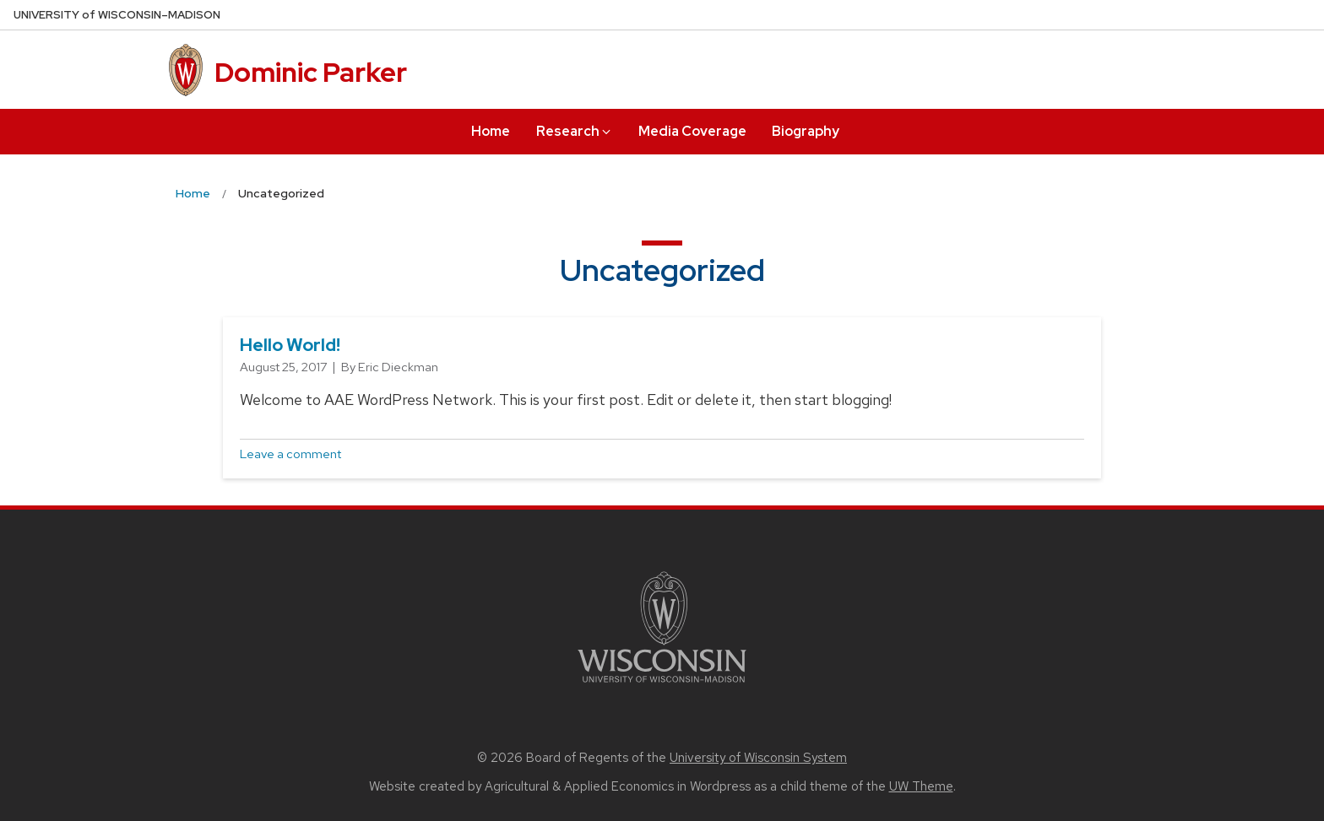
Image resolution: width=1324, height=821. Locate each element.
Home (490, 131)
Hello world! (290, 344)
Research (574, 131)
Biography (805, 131)
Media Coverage (692, 131)
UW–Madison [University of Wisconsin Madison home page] (117, 15)
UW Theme (921, 786)
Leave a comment (290, 454)
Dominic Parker (310, 72)
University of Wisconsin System (758, 757)
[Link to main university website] (662, 685)
